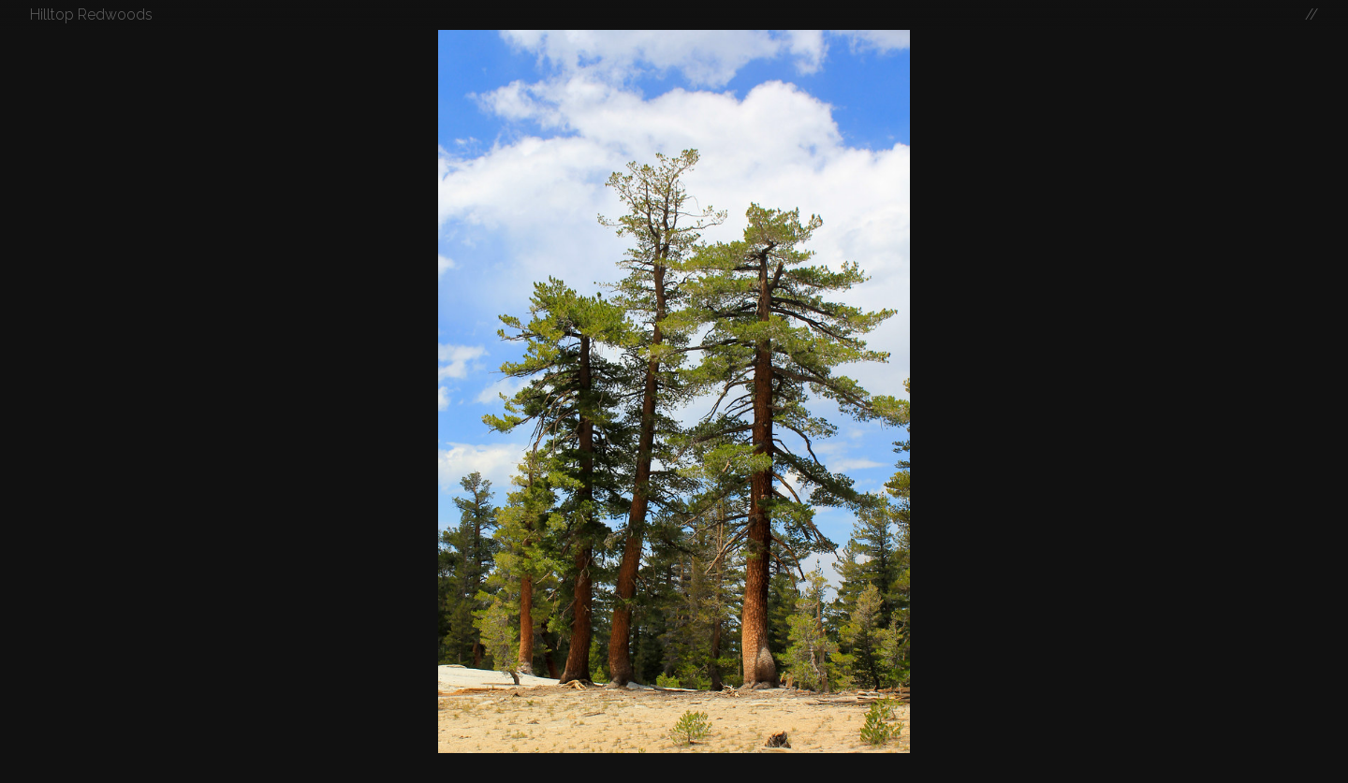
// (1311, 14)
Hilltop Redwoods (91, 14)
